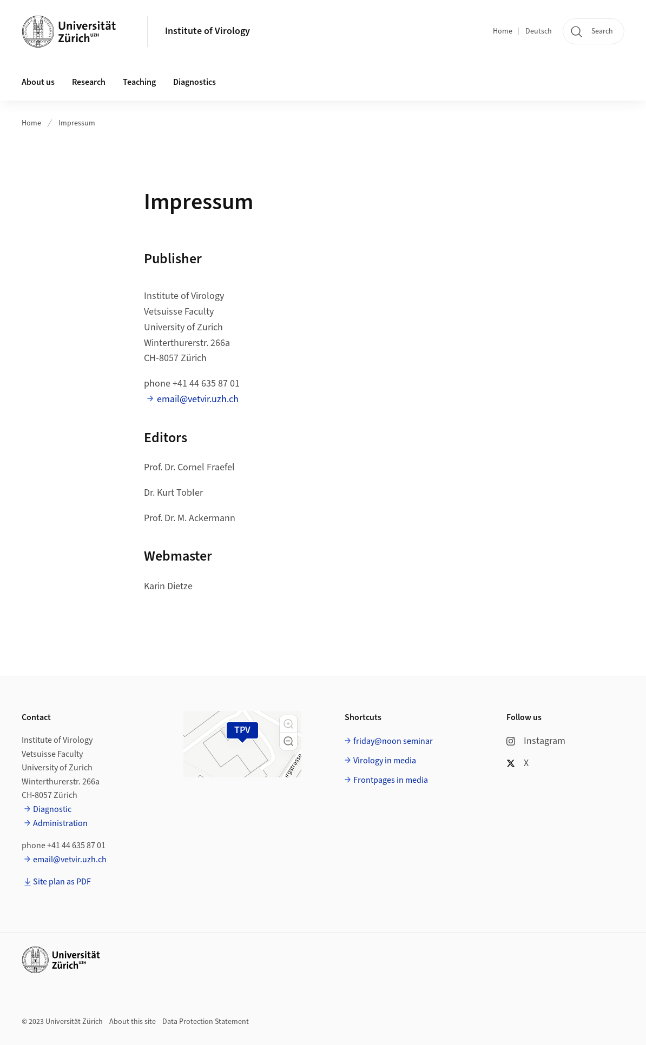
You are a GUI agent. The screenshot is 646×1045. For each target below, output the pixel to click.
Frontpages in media (390, 780)
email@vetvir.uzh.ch (198, 399)
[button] (288, 724)
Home (502, 31)
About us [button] (38, 82)
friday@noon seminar (393, 741)
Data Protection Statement (205, 1021)
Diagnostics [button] (194, 82)
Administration (60, 823)
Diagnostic (52, 809)
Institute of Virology (207, 31)
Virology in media (384, 761)
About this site (132, 1021)
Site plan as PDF (62, 882)
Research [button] (89, 82)
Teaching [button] (139, 82)
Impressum (76, 123)
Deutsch (538, 31)
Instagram (535, 741)
